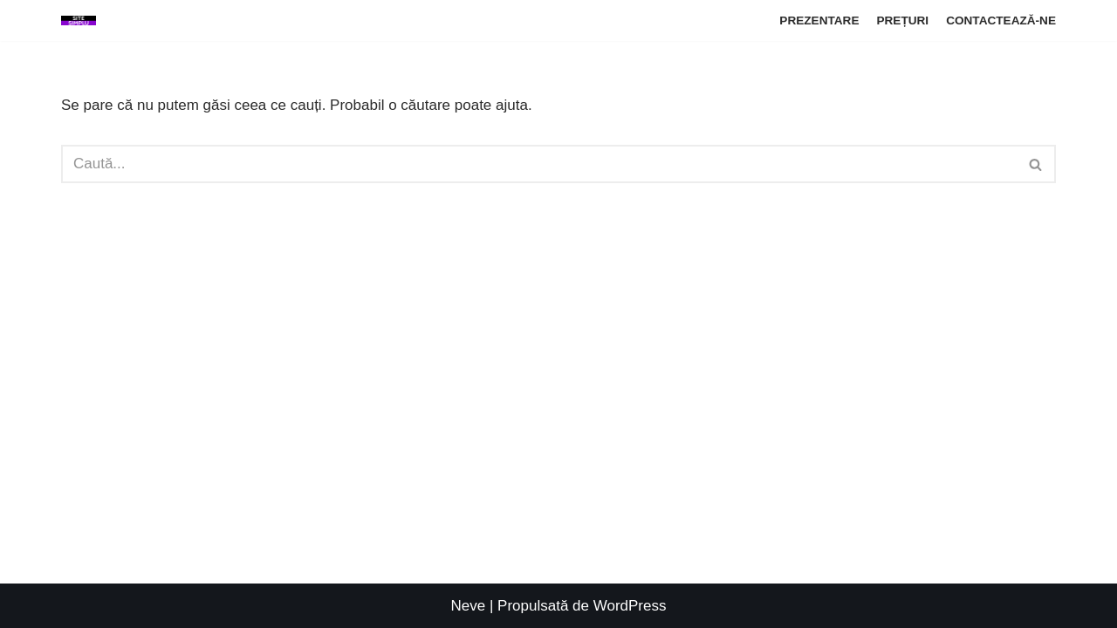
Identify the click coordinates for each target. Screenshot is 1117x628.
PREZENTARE (819, 20)
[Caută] (539, 164)
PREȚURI (902, 20)
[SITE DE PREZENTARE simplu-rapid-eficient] (78, 20)
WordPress (630, 605)
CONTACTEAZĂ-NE (1001, 20)
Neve (468, 605)
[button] (1035, 164)
